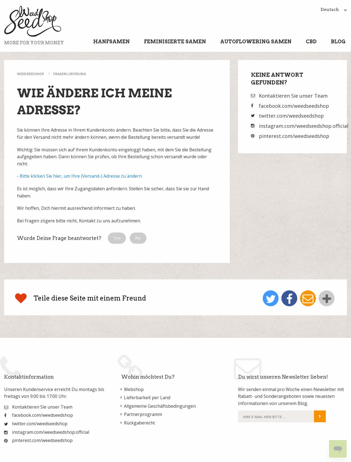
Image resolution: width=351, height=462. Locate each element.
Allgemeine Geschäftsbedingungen (160, 406)
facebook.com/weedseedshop (294, 106)
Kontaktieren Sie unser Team (293, 95)
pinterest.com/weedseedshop (294, 136)
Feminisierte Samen (175, 41)
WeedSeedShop (30, 74)
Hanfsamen (111, 41)
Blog (338, 41)
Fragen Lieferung (69, 74)
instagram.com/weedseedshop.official (303, 126)
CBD (311, 41)
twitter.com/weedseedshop (291, 115)
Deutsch (334, 9)
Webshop (134, 389)
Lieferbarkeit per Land (147, 398)
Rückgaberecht (139, 423)
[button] (117, 238)
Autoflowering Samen (255, 41)
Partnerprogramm (143, 414)
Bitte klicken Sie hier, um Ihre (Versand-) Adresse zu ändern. (81, 176)
